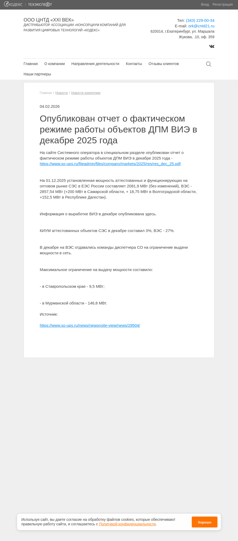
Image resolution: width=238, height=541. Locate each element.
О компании (54, 64)
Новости (61, 93)
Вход (205, 4)
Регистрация (223, 4)
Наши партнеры (37, 74)
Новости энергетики (85, 93)
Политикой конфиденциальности (127, 522)
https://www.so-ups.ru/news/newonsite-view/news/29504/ (90, 325)
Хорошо (204, 520)
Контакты (134, 64)
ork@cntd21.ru (201, 26)
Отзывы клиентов (163, 64)
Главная (31, 64)
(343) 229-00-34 (200, 20)
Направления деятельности (95, 64)
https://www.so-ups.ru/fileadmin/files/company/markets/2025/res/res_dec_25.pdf (110, 163)
